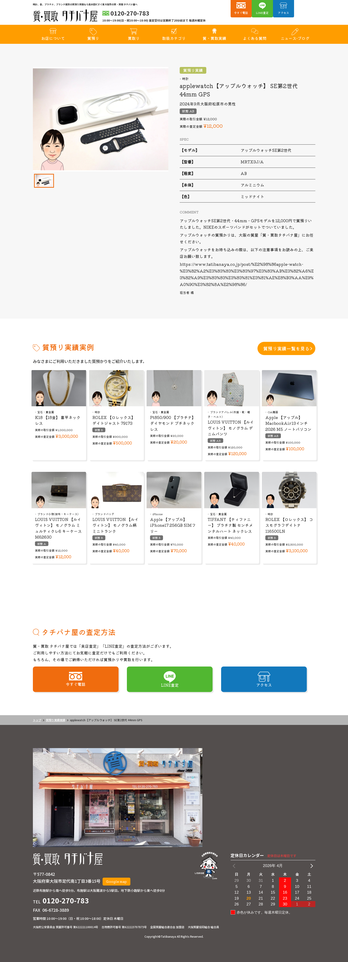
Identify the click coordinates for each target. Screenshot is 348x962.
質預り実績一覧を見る (286, 348)
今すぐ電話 (241, 13)
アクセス (283, 13)
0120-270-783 (66, 900)
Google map (116, 881)
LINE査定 (262, 13)
